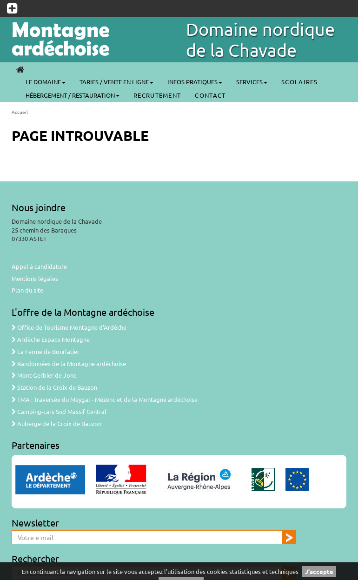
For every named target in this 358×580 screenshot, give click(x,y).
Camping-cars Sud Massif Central (59, 411)
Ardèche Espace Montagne (51, 339)
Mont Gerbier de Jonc (44, 375)
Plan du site (27, 290)
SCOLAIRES (299, 82)
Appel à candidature (39, 266)
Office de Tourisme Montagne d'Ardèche (69, 327)
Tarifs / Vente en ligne (116, 82)
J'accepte (319, 571)
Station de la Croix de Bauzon (54, 387)
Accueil (20, 111)
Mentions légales (35, 278)
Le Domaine (46, 82)
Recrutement (157, 95)
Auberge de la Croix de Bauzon (56, 423)
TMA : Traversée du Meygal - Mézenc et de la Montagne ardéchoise (105, 399)
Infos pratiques (194, 82)
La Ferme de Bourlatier (46, 351)
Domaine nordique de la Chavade (260, 39)
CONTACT (210, 95)
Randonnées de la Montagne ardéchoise (69, 363)
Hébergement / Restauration (72, 95)
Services (251, 82)
